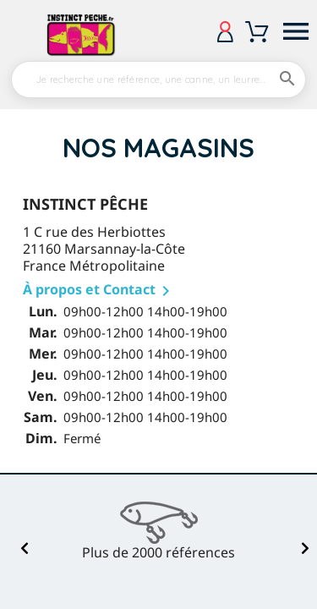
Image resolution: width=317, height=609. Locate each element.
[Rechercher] (158, 79)
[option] (159, 531)
